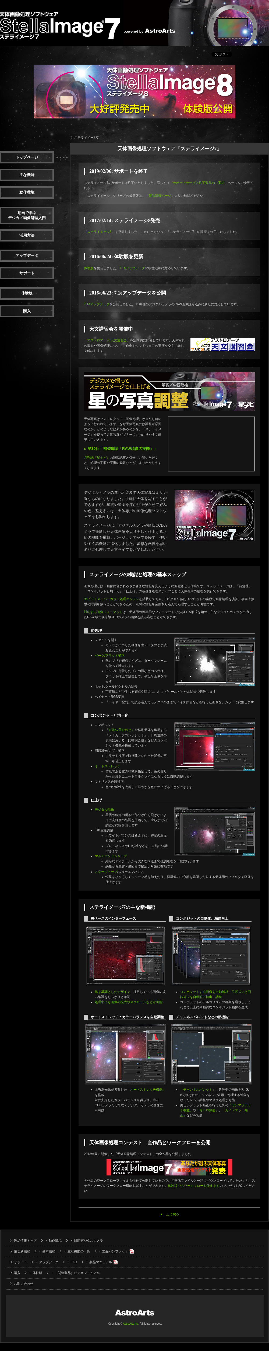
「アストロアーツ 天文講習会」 (107, 340)
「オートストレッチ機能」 (146, 1089)
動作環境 (26, 192)
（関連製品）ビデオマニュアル (77, 1273)
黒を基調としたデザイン (112, 992)
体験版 (27, 293)
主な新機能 (22, 1251)
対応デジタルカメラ (88, 1240)
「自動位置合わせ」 (119, 730)
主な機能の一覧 (79, 1251)
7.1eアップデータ (132, 268)
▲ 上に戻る (169, 1214)
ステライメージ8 (99, 232)
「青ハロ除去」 (207, 1110)
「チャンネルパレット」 (197, 1089)
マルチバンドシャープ (111, 856)
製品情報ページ (159, 196)
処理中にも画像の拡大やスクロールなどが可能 (128, 1002)
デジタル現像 (104, 809)
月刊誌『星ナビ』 (97, 458)
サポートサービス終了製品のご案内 (199, 183)
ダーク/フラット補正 (110, 655)
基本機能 (48, 1251)
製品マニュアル (100, 1262)
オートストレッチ (108, 766)
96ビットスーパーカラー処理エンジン (111, 599)
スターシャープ (106, 872)
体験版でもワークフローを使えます (194, 1186)
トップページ (27, 157)
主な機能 (26, 175)
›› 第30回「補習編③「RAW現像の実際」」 (120, 448)
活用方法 (26, 235)
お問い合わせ (23, 1284)
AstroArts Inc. (131, 1323)
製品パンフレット (115, 1251)
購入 (27, 311)
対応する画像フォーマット (103, 612)
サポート (26, 273)
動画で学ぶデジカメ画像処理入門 (27, 215)
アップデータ (27, 256)
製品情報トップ (25, 1240)
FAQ (74, 1262)
